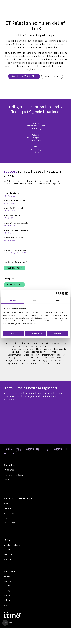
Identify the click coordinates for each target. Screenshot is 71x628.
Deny (13, 333)
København (8, 581)
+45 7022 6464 (9, 211)
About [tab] (58, 300)
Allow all (57, 333)
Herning (7, 576)
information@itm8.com (13, 475)
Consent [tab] (12, 300)
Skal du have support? (24, 76)
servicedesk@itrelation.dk (15, 252)
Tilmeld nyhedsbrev (12, 545)
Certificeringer (9, 523)
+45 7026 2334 (9, 233)
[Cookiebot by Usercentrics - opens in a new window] (58, 293)
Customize (35, 333)
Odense (7, 595)
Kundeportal (52, 76)
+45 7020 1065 (9, 225)
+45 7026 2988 (9, 196)
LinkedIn (7, 550)
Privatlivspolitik (10, 503)
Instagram (8, 554)
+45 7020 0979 (9, 240)
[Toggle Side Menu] (67, 4)
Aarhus (7, 586)
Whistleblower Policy (12, 513)
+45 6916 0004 (9, 470)
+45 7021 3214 (9, 218)
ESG (5, 518)
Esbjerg (7, 591)
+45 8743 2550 (9, 203)
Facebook (8, 559)
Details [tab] (35, 300)
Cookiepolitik (9, 508)
